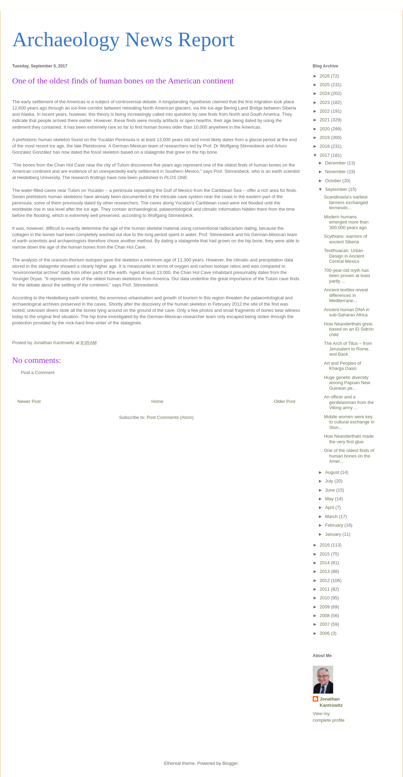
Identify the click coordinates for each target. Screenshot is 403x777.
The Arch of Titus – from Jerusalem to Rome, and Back (348, 349)
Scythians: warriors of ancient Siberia (345, 239)
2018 (325, 146)
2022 (325, 111)
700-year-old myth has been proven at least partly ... (347, 276)
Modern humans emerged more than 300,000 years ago (346, 222)
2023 (325, 102)
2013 (325, 571)
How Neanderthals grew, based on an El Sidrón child (348, 329)
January (334, 534)
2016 (325, 545)
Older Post (284, 401)
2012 (325, 580)
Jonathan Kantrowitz (331, 702)
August (332, 472)
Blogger (230, 763)
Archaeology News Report (123, 39)
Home (157, 401)
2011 (325, 589)
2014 (325, 562)
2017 (325, 155)
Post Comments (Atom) (170, 417)
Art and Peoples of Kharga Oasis (342, 366)
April (330, 507)
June (330, 490)
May (330, 498)
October (334, 180)
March (332, 516)
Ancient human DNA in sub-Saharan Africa (346, 312)
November (336, 171)
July (330, 481)
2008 (325, 615)
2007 (325, 624)
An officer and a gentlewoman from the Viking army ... (349, 402)
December (336, 162)
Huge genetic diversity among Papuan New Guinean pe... (347, 383)
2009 (325, 606)
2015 (325, 554)
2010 (325, 597)
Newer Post (29, 401)
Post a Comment (38, 372)
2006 (325, 633)
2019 (325, 137)
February (335, 525)
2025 (325, 84)
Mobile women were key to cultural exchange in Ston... (349, 422)
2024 (325, 93)
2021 (325, 119)
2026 (325, 76)
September (336, 189)
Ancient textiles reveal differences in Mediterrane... (346, 295)
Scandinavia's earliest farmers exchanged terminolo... (346, 202)
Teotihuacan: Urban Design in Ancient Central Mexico (344, 256)
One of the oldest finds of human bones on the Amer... (349, 456)
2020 (325, 128)
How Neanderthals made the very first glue (348, 439)
